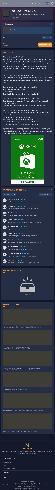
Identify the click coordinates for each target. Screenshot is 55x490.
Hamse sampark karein (9, 468)
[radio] (21, 199)
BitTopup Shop (35, 3)
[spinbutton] (47, 37)
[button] (27, 458)
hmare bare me (7, 462)
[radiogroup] (24, 199)
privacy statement (33, 486)
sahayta (5, 465)
